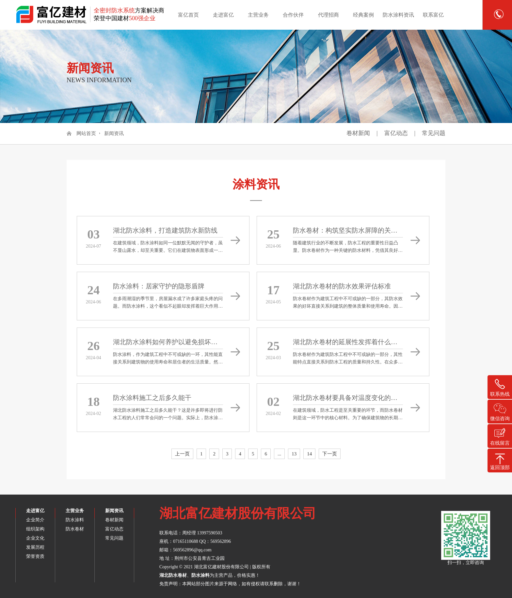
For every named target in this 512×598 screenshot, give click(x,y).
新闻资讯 (114, 133)
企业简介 (35, 519)
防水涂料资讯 (398, 15)
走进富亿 (223, 15)
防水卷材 (75, 529)
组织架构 (35, 529)
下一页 (329, 453)
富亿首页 (188, 15)
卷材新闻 (358, 133)
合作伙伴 (293, 15)
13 (294, 453)
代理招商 (328, 15)
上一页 (182, 453)
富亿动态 (396, 133)
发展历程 (35, 547)
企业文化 (35, 538)
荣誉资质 (35, 556)
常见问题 (433, 133)
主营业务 (258, 15)
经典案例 (363, 15)
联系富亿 (433, 15)
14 (309, 453)
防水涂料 (75, 519)
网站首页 (86, 133)
